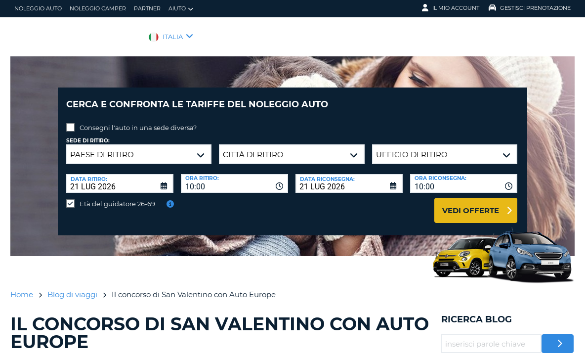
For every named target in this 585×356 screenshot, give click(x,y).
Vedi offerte (470, 203)
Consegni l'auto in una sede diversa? (138, 120)
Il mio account (450, 7)
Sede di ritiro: (88, 133)
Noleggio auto (38, 8)
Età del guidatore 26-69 (117, 196)
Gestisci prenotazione (530, 7)
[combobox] (234, 176)
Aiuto (180, 8)
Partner (147, 8)
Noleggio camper (98, 8)
